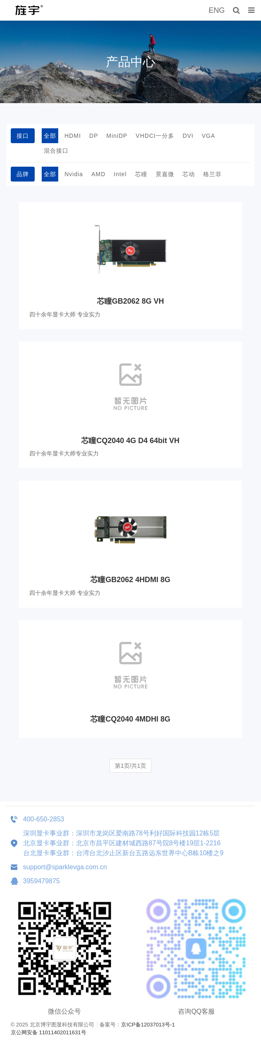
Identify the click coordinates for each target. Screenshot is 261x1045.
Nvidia (73, 174)
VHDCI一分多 (155, 135)
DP (93, 135)
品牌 (23, 174)
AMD (98, 174)
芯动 (189, 174)
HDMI (72, 135)
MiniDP (116, 135)
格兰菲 (212, 174)
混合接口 (56, 150)
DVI (188, 135)
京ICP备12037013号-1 (148, 1024)
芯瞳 (141, 174)
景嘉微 (165, 174)
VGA (209, 135)
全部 (50, 135)
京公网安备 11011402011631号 (48, 1032)
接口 (23, 135)
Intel (120, 174)
